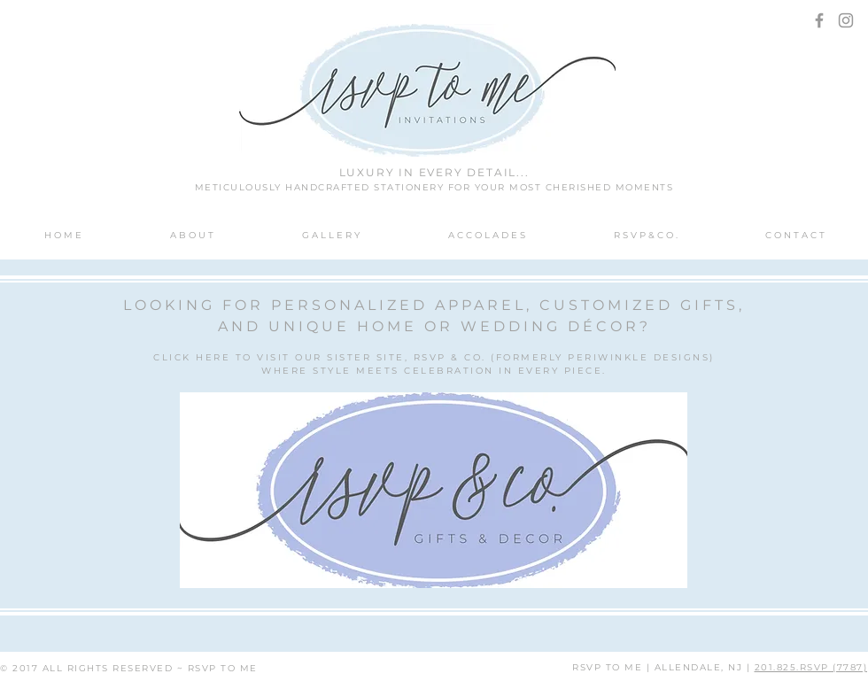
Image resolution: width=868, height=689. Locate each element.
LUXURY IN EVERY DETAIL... (434, 172)
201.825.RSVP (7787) (811, 667)
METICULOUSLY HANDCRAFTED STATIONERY (321, 187)
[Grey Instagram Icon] (846, 20)
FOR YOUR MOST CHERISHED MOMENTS (561, 187)
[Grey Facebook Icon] (819, 20)
